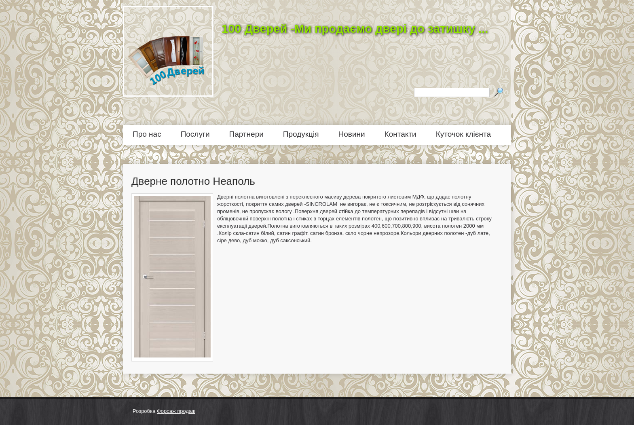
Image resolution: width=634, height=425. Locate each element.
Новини (351, 134)
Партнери (246, 134)
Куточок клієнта (463, 134)
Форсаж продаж (176, 411)
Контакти (400, 134)
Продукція (301, 134)
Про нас (147, 134)
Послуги (195, 134)
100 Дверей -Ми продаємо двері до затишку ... (355, 28)
